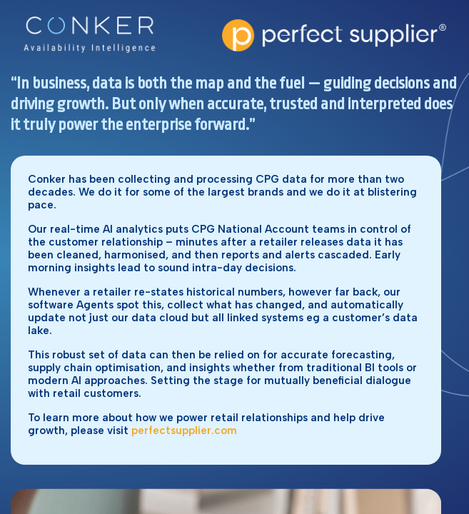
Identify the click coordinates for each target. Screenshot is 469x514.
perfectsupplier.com (184, 430)
